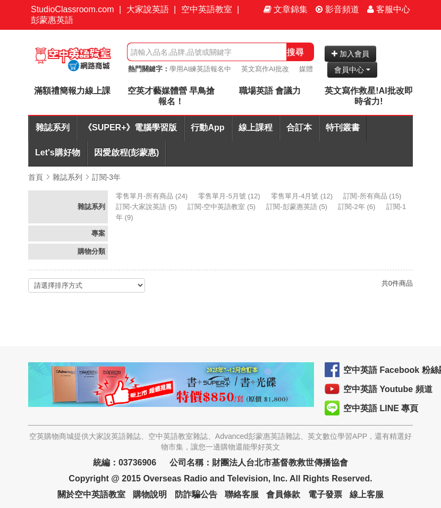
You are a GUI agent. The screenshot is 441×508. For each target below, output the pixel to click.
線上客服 (367, 494)
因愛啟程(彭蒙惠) (126, 152)
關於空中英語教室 (91, 494)
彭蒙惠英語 (52, 19)
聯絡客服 (242, 494)
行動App (207, 127)
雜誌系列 (53, 127)
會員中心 (352, 69)
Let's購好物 (57, 152)
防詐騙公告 (196, 494)
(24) (153, 196)
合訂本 (299, 127)
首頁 (35, 177)
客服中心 (388, 9)
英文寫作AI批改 (265, 69)
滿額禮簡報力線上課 (72, 90)
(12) (230, 196)
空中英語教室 (206, 9)
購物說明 (150, 494)
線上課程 (256, 127)
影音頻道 (337, 9)
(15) (373, 196)
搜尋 (295, 51)
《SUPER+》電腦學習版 (130, 127)
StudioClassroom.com (72, 9)
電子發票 (325, 494)
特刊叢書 (343, 127)
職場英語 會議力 (270, 90)
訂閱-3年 (106, 177)
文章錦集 (286, 9)
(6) (357, 207)
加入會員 (350, 53)
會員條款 (283, 494)
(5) (147, 207)
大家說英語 (147, 9)
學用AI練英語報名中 (200, 69)
